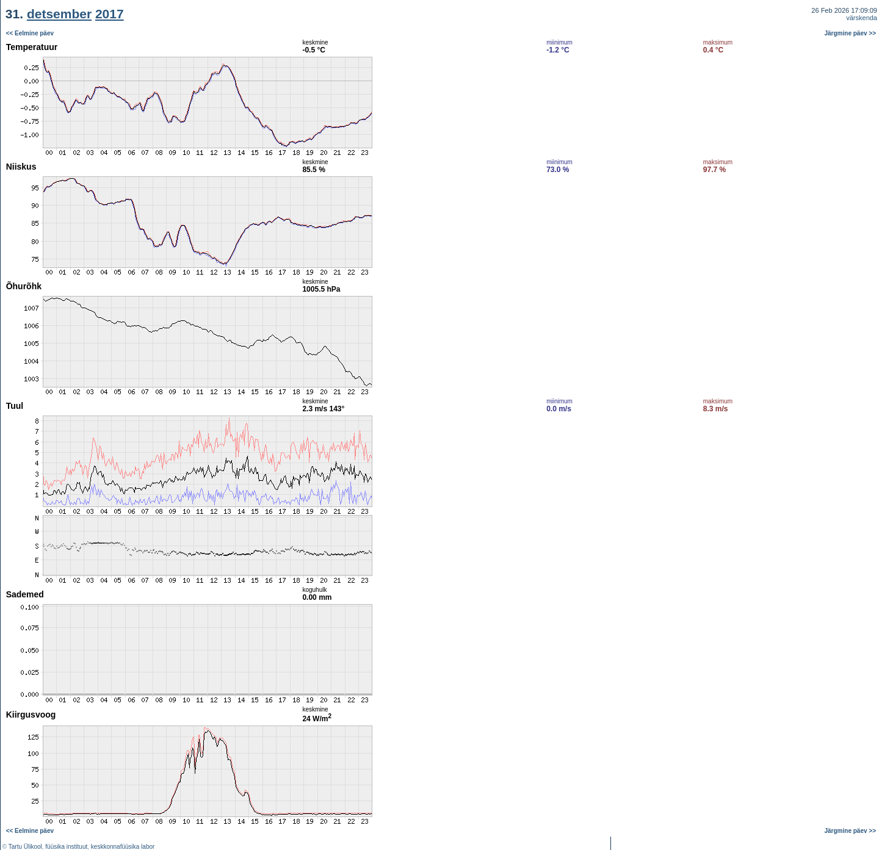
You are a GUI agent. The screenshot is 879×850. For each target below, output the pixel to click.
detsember (59, 14)
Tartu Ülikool (25, 846)
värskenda (861, 17)
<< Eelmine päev (30, 33)
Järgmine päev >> (851, 33)
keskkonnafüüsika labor (123, 846)
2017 (109, 14)
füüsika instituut (66, 846)
